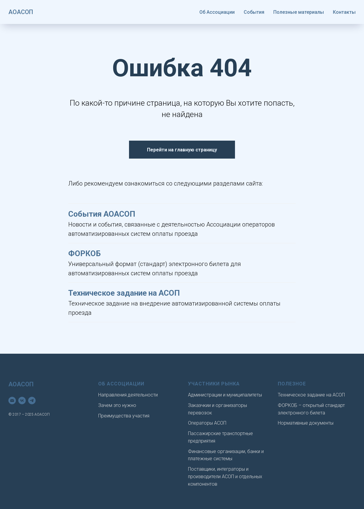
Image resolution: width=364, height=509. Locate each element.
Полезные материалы (298, 12)
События (254, 12)
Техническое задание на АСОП (124, 292)
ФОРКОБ (84, 253)
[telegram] (32, 400)
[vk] (22, 400)
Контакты (344, 12)
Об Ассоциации (217, 12)
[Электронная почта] (12, 400)
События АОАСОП (101, 213)
